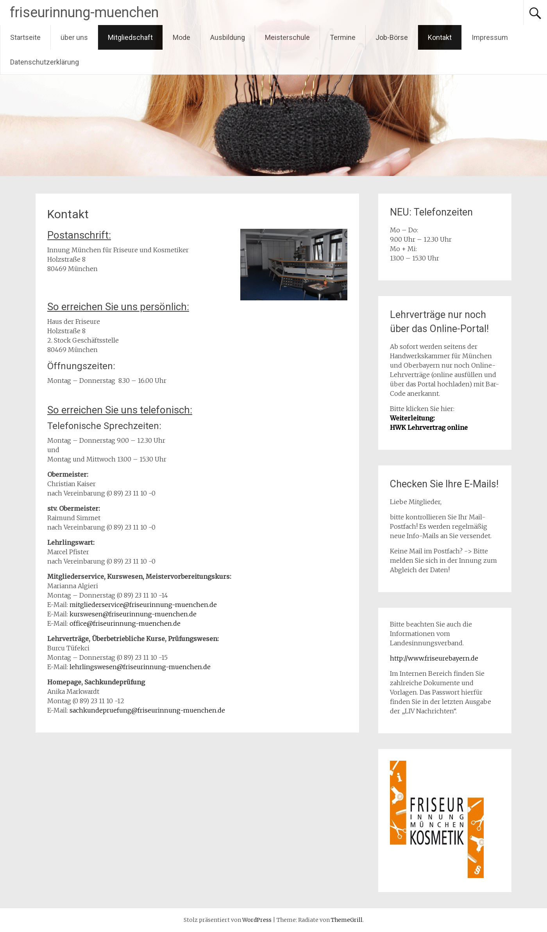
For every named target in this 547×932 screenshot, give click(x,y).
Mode (181, 37)
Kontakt (440, 37)
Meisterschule (287, 37)
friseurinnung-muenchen (84, 12)
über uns (74, 37)
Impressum (490, 37)
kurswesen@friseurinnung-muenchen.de (133, 614)
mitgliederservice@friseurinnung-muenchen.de (143, 605)
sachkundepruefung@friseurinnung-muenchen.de (147, 710)
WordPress (257, 919)
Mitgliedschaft (130, 37)
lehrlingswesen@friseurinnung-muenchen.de (140, 667)
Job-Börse (391, 37)
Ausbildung (227, 37)
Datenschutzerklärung (44, 62)
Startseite (25, 37)
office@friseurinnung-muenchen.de (125, 623)
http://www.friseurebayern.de (434, 658)
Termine (343, 37)
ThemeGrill (347, 919)
